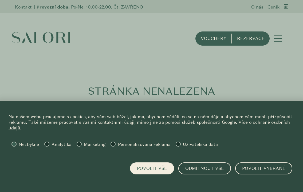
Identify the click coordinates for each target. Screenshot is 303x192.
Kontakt (23, 7)
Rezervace (251, 38)
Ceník (273, 7)
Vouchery (213, 38)
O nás (257, 7)
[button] (277, 38)
